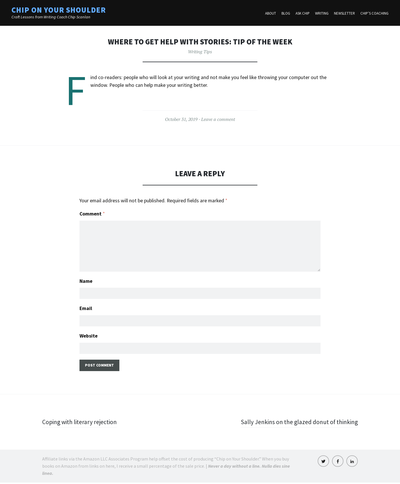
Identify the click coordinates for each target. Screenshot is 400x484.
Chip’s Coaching (374, 13)
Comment (92, 214)
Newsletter (344, 13)
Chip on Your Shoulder (58, 10)
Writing (322, 13)
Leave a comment (218, 119)
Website (88, 336)
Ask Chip (303, 13)
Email (85, 308)
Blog (285, 13)
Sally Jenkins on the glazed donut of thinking (298, 423)
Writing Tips (200, 51)
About (270, 13)
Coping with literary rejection (80, 423)
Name (85, 280)
